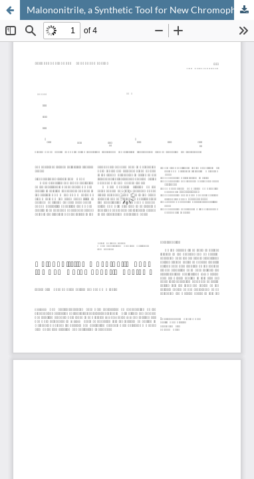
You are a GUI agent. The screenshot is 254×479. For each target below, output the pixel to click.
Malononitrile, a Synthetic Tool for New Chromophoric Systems (140, 9)
